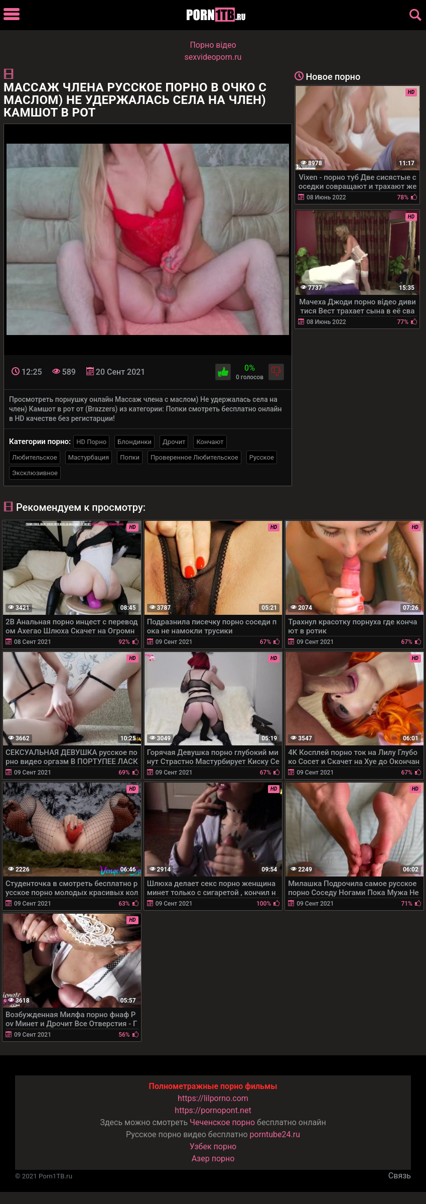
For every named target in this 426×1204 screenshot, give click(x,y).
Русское (261, 457)
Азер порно (213, 1158)
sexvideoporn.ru (213, 57)
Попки (129, 457)
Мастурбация (88, 457)
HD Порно (91, 442)
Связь (399, 1175)
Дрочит (174, 442)
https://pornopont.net (213, 1110)
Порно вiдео (213, 45)
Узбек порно (213, 1146)
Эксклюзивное (35, 473)
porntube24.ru (275, 1134)
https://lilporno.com (213, 1098)
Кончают (209, 442)
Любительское (34, 457)
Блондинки (134, 442)
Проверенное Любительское (194, 457)
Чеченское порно (222, 1122)
